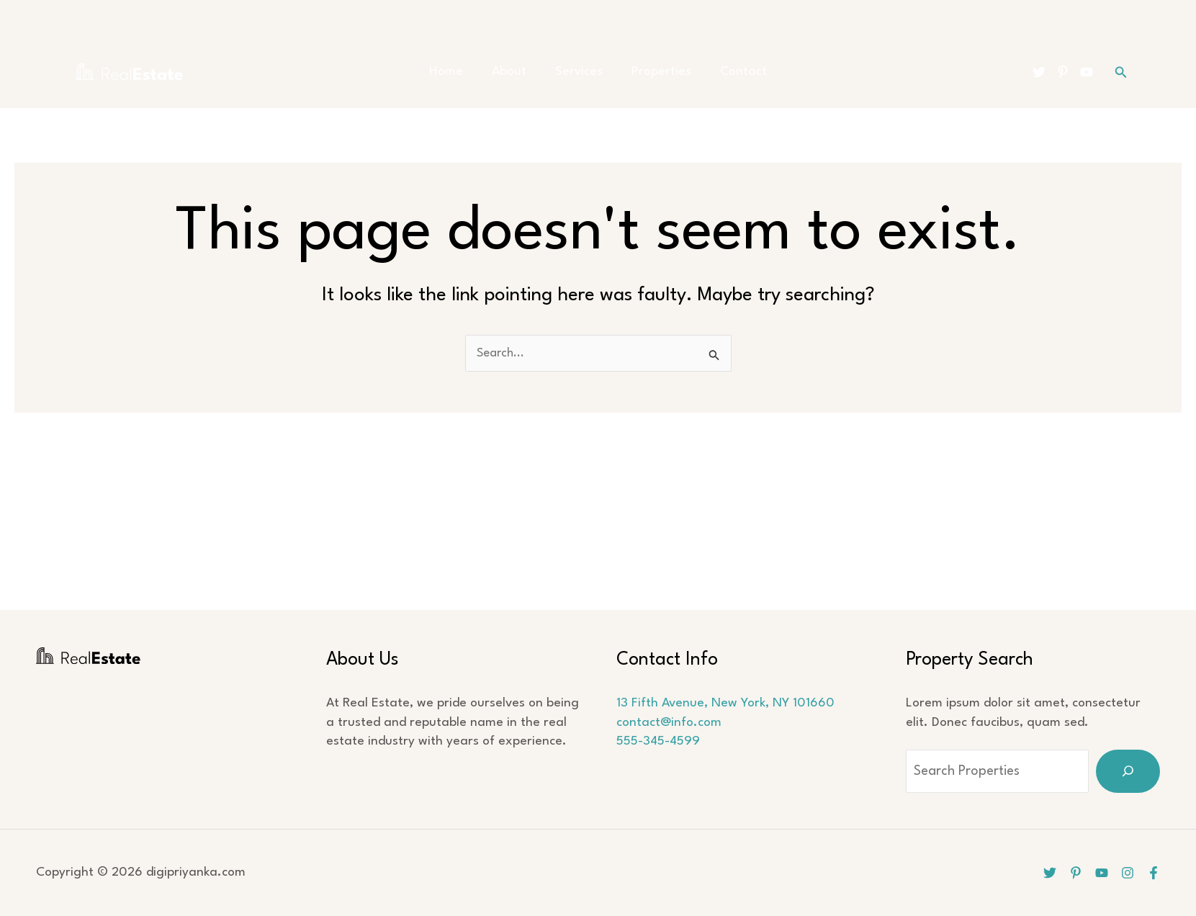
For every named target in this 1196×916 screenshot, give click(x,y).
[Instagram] (1126, 872)
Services (579, 72)
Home (460, 72)
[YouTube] (1086, 72)
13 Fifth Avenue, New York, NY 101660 (725, 703)
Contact (729, 72)
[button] (1121, 72)
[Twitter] (1039, 72)
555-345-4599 (658, 741)
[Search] (1128, 771)
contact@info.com (668, 723)
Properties (654, 72)
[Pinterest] (1062, 72)
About (516, 72)
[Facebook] (1153, 872)
